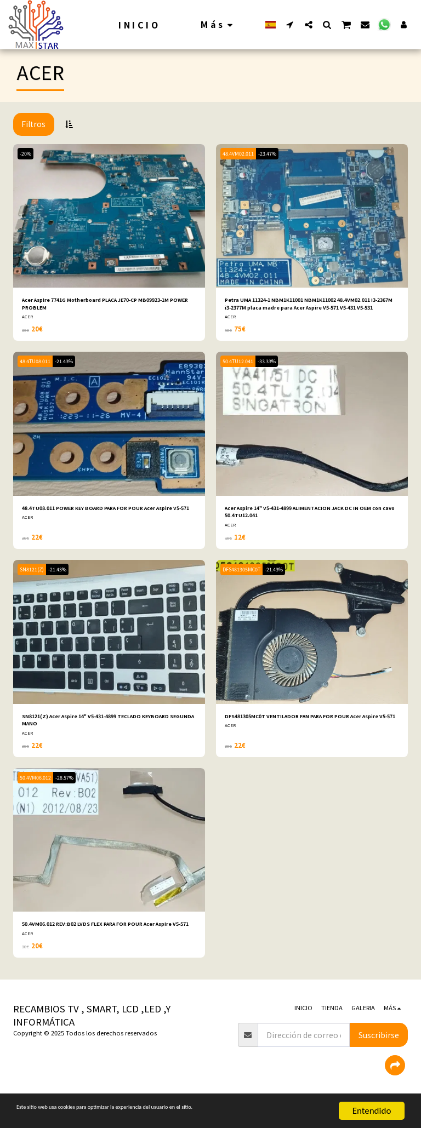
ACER (27, 320)
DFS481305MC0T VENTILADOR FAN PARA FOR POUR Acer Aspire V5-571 (307, 729)
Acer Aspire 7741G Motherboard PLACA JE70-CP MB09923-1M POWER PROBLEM (98, 305)
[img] (109, 216)
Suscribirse (379, 1056)
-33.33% (273, 365)
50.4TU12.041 (240, 365)
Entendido (371, 1110)
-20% (27, 153)
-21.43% (70, 365)
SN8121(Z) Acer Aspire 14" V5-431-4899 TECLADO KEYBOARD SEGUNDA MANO (101, 729)
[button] (290, 24)
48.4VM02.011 (240, 153)
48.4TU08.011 (37, 365)
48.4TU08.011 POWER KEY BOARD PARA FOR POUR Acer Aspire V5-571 (101, 517)
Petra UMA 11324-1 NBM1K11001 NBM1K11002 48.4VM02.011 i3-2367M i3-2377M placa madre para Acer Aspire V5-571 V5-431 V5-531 (306, 305)
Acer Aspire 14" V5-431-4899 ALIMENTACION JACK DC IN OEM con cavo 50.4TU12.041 (310, 517)
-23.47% (274, 153)
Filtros (33, 123)
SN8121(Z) (34, 577)
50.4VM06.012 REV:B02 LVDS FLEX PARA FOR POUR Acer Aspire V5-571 (109, 941)
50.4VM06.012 (37, 788)
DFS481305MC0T (244, 577)
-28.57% (71, 788)
